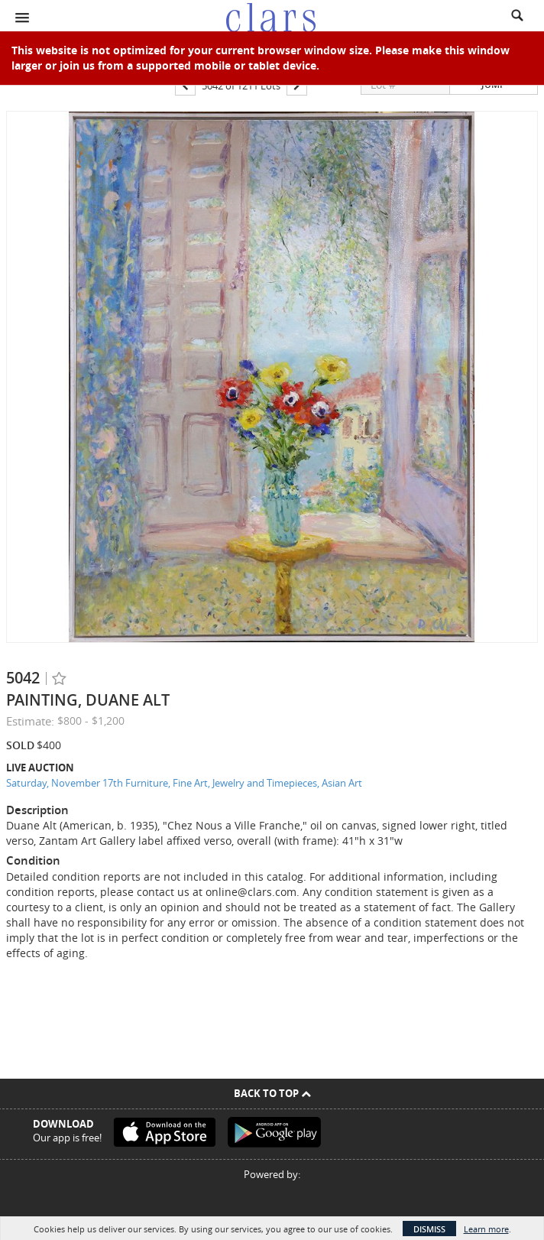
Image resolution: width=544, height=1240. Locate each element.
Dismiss (429, 1229)
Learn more (486, 1229)
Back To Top (272, 1093)
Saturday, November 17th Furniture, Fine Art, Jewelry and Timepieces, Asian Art (184, 783)
